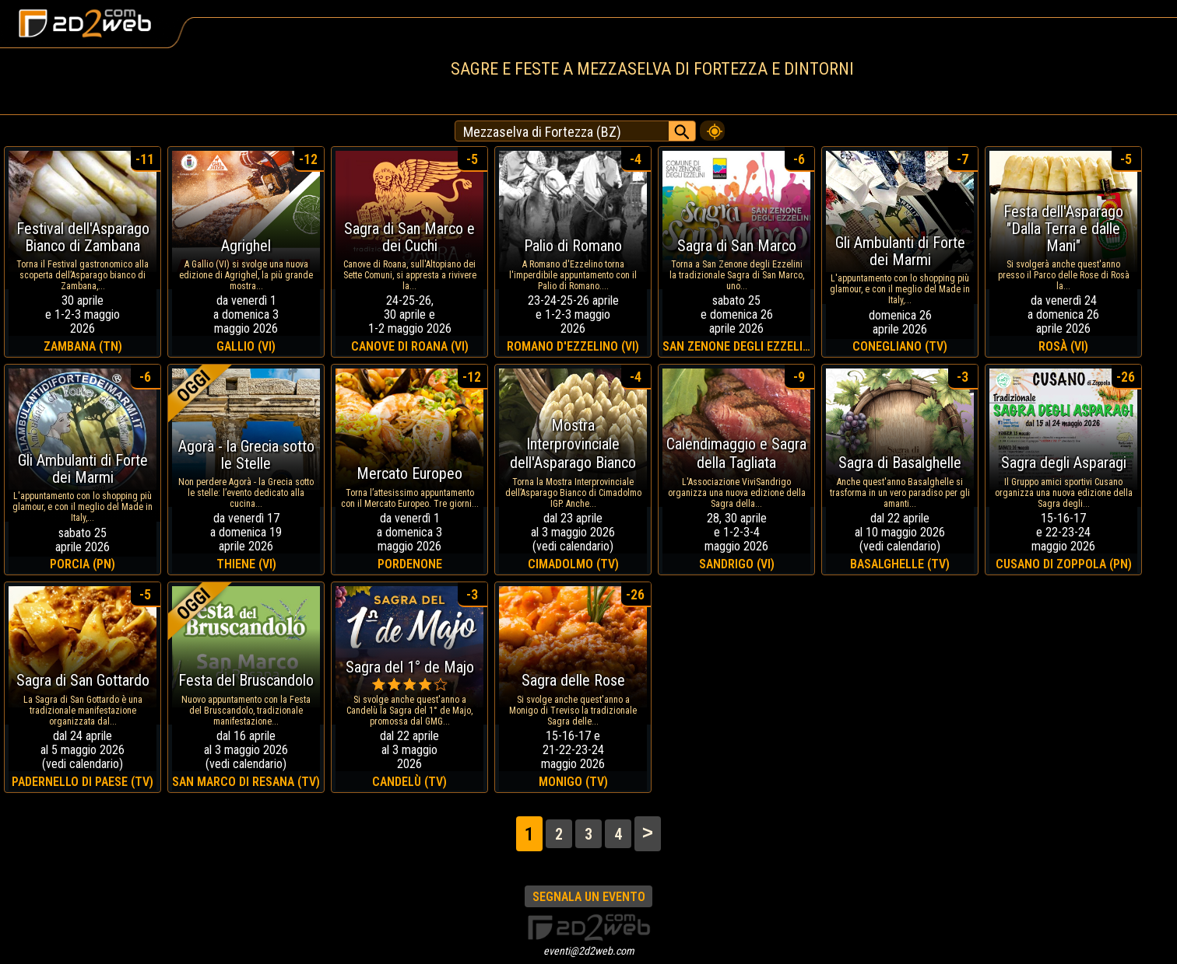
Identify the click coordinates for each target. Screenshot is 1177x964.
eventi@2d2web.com (588, 951)
